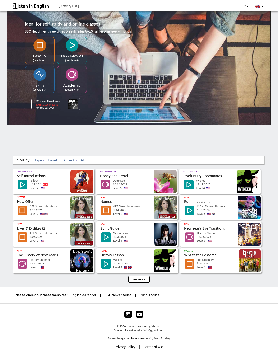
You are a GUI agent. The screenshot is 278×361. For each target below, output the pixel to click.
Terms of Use (154, 342)
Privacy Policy (125, 342)
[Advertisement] (139, 134)
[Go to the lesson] (54, 166)
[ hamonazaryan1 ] (141, 334)
